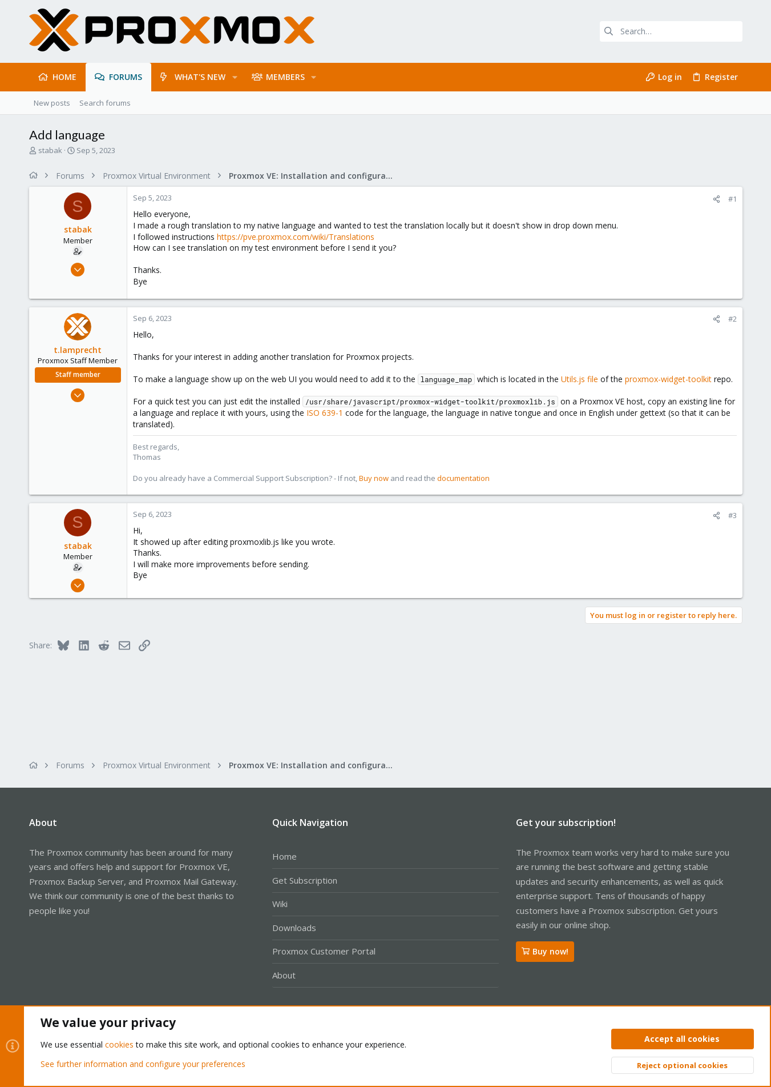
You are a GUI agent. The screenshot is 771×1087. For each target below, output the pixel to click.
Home (284, 856)
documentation (463, 478)
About (284, 975)
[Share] (716, 199)
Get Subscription (304, 880)
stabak (50, 150)
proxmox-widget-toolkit (668, 379)
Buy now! (545, 951)
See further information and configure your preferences (143, 1063)
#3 (732, 515)
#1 (732, 199)
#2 (732, 319)
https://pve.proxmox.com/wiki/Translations (295, 236)
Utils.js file (579, 379)
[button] (234, 77)
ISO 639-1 (324, 412)
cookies (119, 1045)
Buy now (374, 478)
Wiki (280, 903)
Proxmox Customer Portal (324, 951)
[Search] (671, 31)
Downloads (294, 927)
